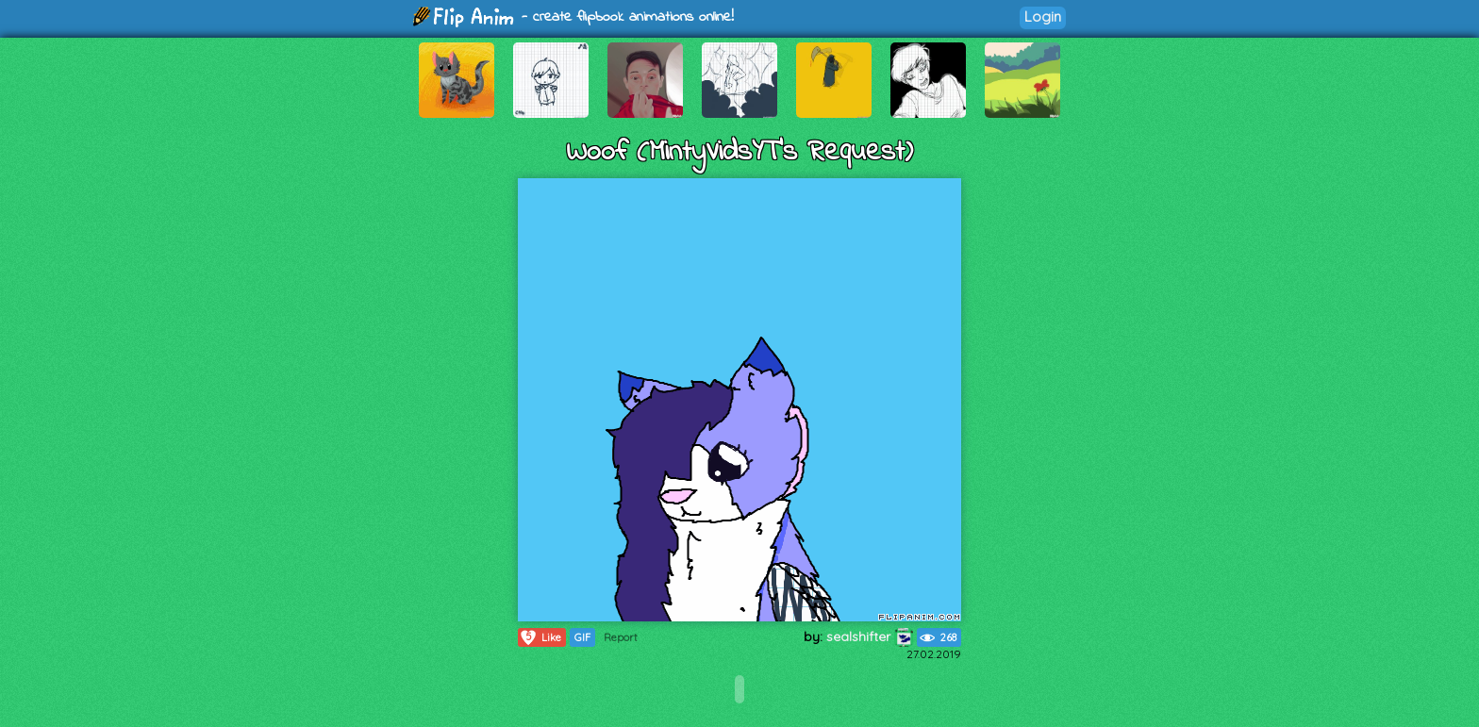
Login (1042, 16)
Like (540, 637)
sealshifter (869, 636)
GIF (582, 637)
